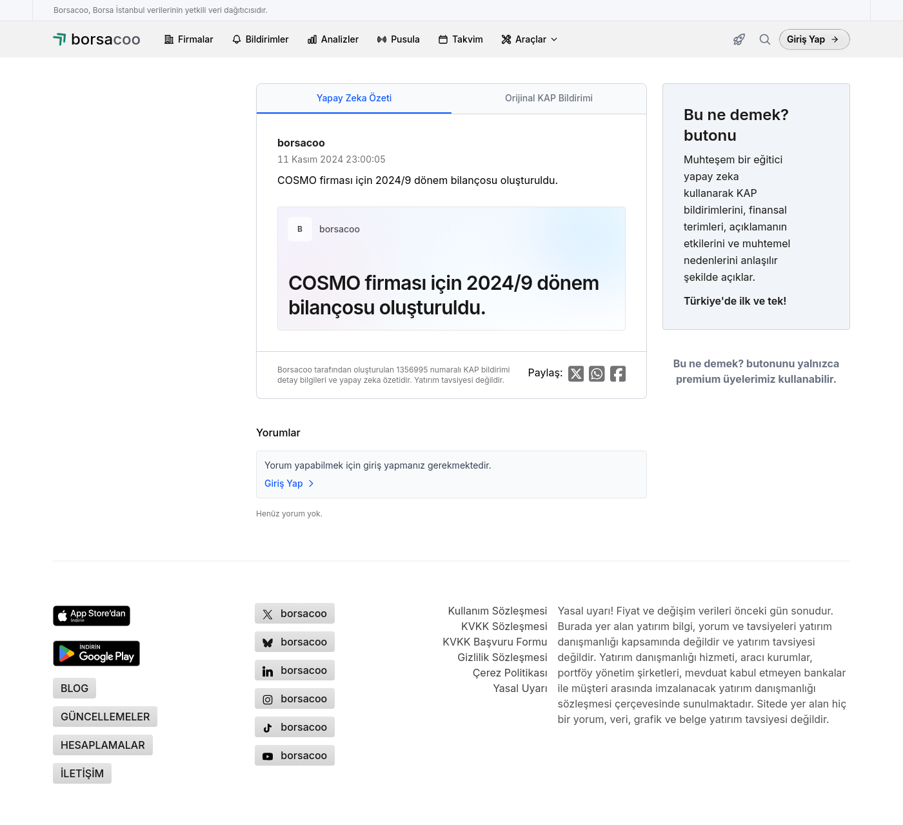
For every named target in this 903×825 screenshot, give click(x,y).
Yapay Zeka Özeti (354, 97)
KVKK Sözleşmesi (504, 626)
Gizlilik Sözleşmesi (502, 657)
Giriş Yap (813, 39)
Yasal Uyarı (520, 688)
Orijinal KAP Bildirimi (549, 97)
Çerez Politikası (510, 672)
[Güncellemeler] (739, 39)
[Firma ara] (765, 39)
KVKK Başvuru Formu (494, 641)
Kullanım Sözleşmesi (497, 610)
